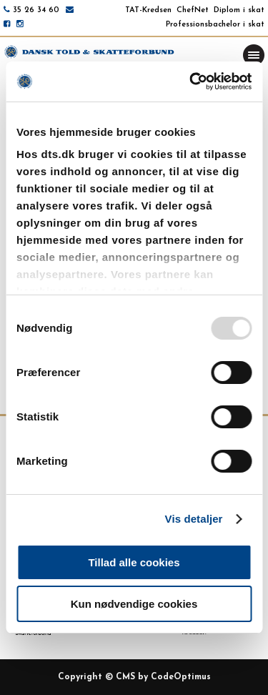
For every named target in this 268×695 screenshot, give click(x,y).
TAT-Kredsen (148, 10)
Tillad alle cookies (133, 562)
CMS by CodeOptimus (163, 677)
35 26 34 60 (36, 10)
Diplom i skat (239, 10)
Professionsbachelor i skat (215, 25)
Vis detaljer (194, 519)
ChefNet (193, 10)
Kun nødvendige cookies (134, 604)
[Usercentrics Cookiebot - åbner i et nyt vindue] (191, 81)
